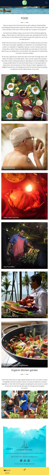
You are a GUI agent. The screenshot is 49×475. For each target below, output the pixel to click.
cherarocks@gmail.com (30, 457)
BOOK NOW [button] (7, 471)
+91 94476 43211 (17, 457)
